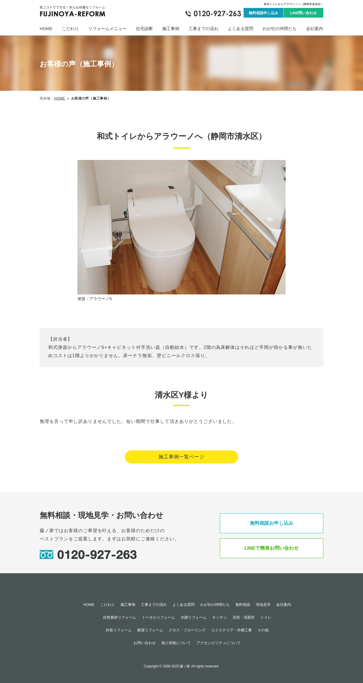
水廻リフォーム (193, 617)
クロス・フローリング (187, 630)
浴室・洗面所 (244, 617)
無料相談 (242, 604)
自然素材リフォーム (119, 617)
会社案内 (314, 28)
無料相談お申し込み (271, 523)
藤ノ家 (185, 666)
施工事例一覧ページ (181, 456)
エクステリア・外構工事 (231, 630)
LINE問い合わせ (303, 13)
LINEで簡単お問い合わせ (271, 548)
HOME (46, 28)
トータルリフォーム (158, 617)
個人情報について (176, 643)
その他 (263, 630)
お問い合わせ (145, 643)
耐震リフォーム (150, 630)
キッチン (219, 617)
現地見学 (263, 604)
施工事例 (170, 28)
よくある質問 (240, 28)
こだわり (70, 28)
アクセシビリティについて (219, 643)
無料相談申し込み (263, 13)
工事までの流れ (203, 28)
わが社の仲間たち (280, 28)
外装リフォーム (119, 630)
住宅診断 (144, 28)
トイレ (265, 617)
